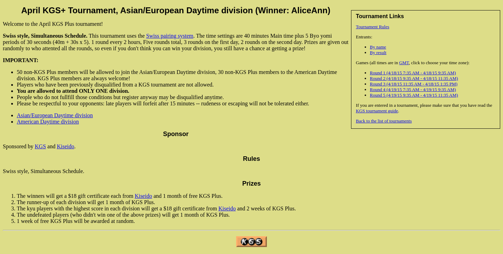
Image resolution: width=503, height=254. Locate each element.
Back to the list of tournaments (384, 121)
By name (378, 47)
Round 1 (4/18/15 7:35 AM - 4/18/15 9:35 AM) (413, 72)
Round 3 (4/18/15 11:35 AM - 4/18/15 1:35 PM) (414, 84)
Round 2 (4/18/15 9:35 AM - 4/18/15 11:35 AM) (414, 78)
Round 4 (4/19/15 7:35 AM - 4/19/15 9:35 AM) (413, 89)
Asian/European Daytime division (55, 115)
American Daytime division (48, 122)
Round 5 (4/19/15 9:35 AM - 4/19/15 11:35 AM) (414, 95)
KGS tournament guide (377, 110)
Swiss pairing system (169, 36)
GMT (404, 62)
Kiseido (65, 146)
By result (378, 52)
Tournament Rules (372, 26)
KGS (40, 146)
